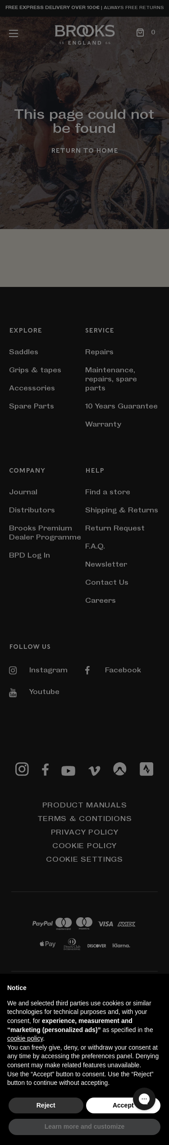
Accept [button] (123, 1105)
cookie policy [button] (25, 1038)
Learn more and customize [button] (84, 1126)
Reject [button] (46, 1105)
